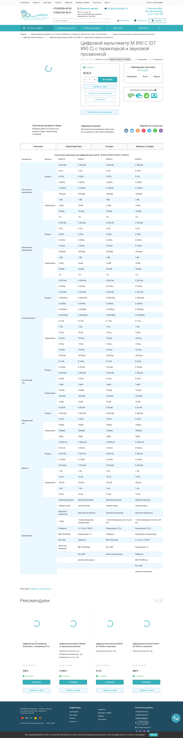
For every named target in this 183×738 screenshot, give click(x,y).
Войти (149, 2)
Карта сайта (51, 723)
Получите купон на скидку (99, 112)
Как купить (102, 719)
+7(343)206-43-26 (62, 8)
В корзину (107, 79)
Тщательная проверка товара (46, 125)
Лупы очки (117, 28)
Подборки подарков (91, 28)
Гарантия (68, 2)
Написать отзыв (101, 59)
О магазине (24, 2)
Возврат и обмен (82, 2)
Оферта (101, 716)
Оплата (58, 2)
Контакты (97, 2)
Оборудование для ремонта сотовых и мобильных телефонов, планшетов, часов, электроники (68, 34)
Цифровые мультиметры (33, 37)
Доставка (47, 2)
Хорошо (153, 735)
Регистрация (158, 2)
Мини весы (143, 28)
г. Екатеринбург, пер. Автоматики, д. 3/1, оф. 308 (154, 11)
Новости (36, 2)
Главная (23, 34)
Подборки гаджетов (66, 28)
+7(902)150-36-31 (62, 12)
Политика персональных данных (32, 723)
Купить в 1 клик (100, 87)
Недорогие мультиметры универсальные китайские (133, 34)
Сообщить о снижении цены (100, 93)
